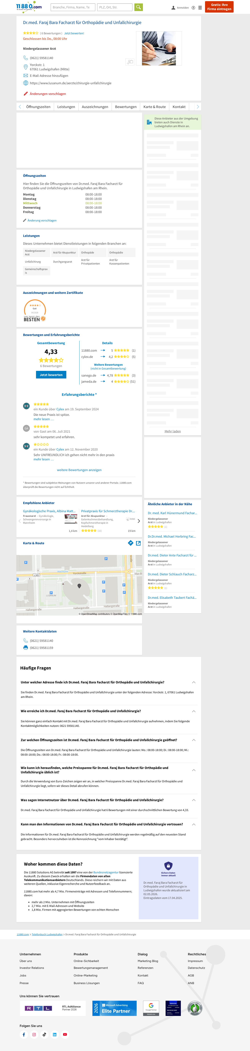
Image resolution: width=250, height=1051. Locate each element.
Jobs (23, 975)
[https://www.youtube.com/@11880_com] (65, 1034)
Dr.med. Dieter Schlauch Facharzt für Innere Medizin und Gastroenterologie (172, 574)
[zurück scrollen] (19, 107)
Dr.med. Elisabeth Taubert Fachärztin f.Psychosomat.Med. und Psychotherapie (172, 597)
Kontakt (179, 106)
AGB (191, 975)
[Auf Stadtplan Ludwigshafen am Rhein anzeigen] (138, 543)
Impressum (195, 961)
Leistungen (66, 106)
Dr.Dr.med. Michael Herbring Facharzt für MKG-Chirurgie (172, 536)
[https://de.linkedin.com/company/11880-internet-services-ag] (54, 1034)
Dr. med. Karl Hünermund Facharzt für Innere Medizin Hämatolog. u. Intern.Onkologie (172, 513)
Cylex (60, 409)
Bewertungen (126, 106)
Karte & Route (154, 106)
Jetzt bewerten (51, 375)
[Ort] (114, 7)
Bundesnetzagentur (106, 872)
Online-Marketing (85, 975)
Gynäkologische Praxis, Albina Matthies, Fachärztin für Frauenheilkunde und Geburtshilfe (50, 511)
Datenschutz (196, 968)
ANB (191, 983)
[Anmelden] (181, 7)
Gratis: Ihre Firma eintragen (219, 6)
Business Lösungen (87, 983)
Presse (24, 983)
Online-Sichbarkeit (86, 961)
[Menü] (201, 7)
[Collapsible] (194, 682)
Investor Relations (32, 968)
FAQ (141, 983)
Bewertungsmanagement (91, 968)
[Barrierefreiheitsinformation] (195, 7)
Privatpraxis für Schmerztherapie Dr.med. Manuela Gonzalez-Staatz (108, 511)
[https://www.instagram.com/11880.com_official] (34, 1034)
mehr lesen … (44, 419)
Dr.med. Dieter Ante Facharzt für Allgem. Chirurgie (172, 555)
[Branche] (73, 7)
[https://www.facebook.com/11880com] (24, 1034)
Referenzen (145, 968)
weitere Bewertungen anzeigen (79, 470)
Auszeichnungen (95, 106)
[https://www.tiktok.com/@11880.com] (44, 1034)
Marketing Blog (148, 961)
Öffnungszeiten (38, 106)
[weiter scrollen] (198, 107)
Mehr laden (173, 431)
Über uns (26, 961)
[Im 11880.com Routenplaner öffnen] (131, 542)
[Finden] (138, 7)
